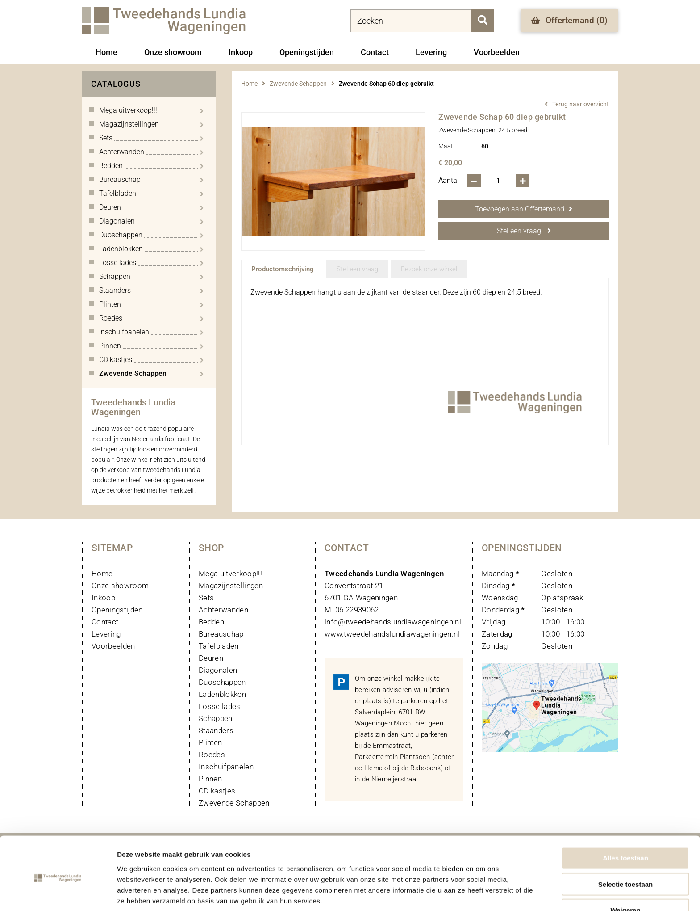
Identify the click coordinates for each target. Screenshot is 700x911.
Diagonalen (218, 670)
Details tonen (482, 893)
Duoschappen (222, 682)
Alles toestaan (625, 822)
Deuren (211, 658)
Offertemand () (569, 20)
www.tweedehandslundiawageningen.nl (392, 633)
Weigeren (625, 874)
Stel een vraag (524, 231)
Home (106, 52)
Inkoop (241, 52)
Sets (206, 597)
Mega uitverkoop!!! (230, 573)
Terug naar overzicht (580, 104)
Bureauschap (221, 633)
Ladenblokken (222, 694)
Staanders (216, 730)
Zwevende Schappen (298, 83)
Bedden (211, 621)
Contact (375, 52)
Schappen (216, 718)
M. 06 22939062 (352, 609)
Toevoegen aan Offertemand (523, 209)
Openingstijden (306, 52)
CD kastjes (217, 790)
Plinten (210, 742)
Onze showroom (173, 52)
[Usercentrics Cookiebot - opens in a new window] (58, 893)
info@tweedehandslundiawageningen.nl (393, 621)
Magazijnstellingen (231, 585)
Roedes (212, 754)
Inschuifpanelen (226, 766)
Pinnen (210, 778)
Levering (431, 52)
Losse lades (220, 706)
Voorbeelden (497, 52)
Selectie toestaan (625, 848)
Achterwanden (223, 609)
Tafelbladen (219, 645)
